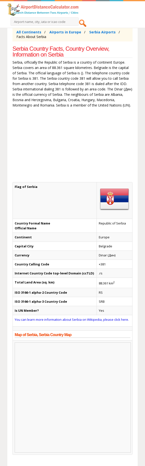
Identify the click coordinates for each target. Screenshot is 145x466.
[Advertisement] (72, 146)
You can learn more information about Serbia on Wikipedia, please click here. (72, 319)
